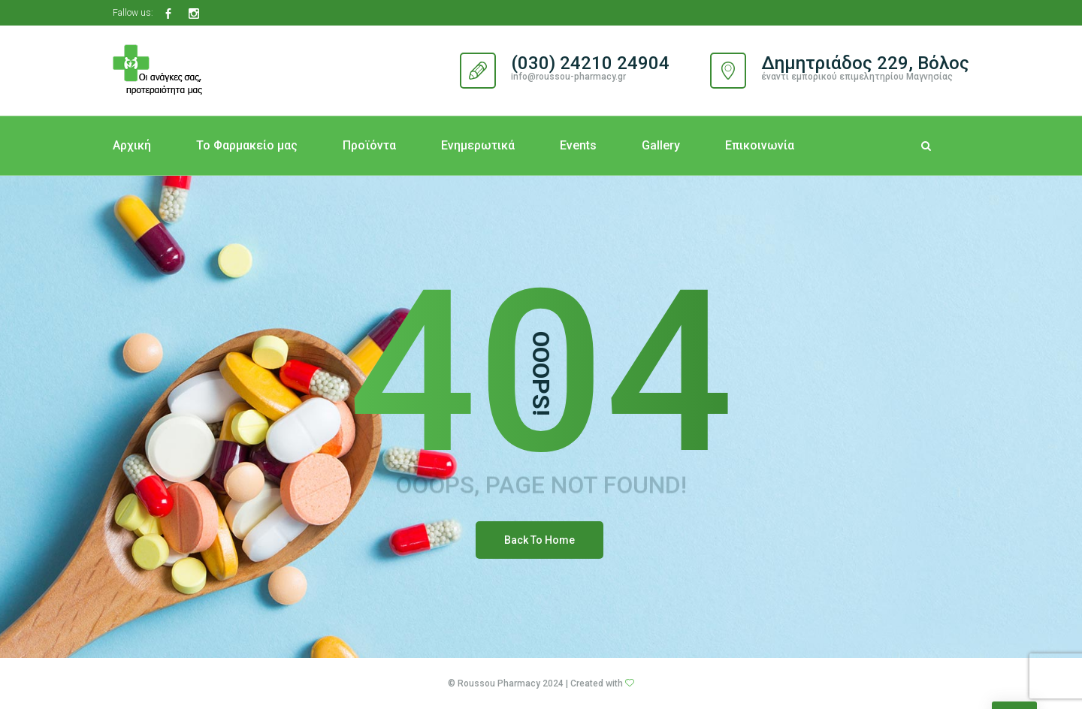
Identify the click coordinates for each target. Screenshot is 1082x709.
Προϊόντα (369, 145)
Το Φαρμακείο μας (247, 145)
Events (578, 145)
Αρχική (132, 145)
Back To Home (539, 540)
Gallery (661, 145)
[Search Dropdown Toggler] (926, 146)
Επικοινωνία (759, 145)
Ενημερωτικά (478, 145)
